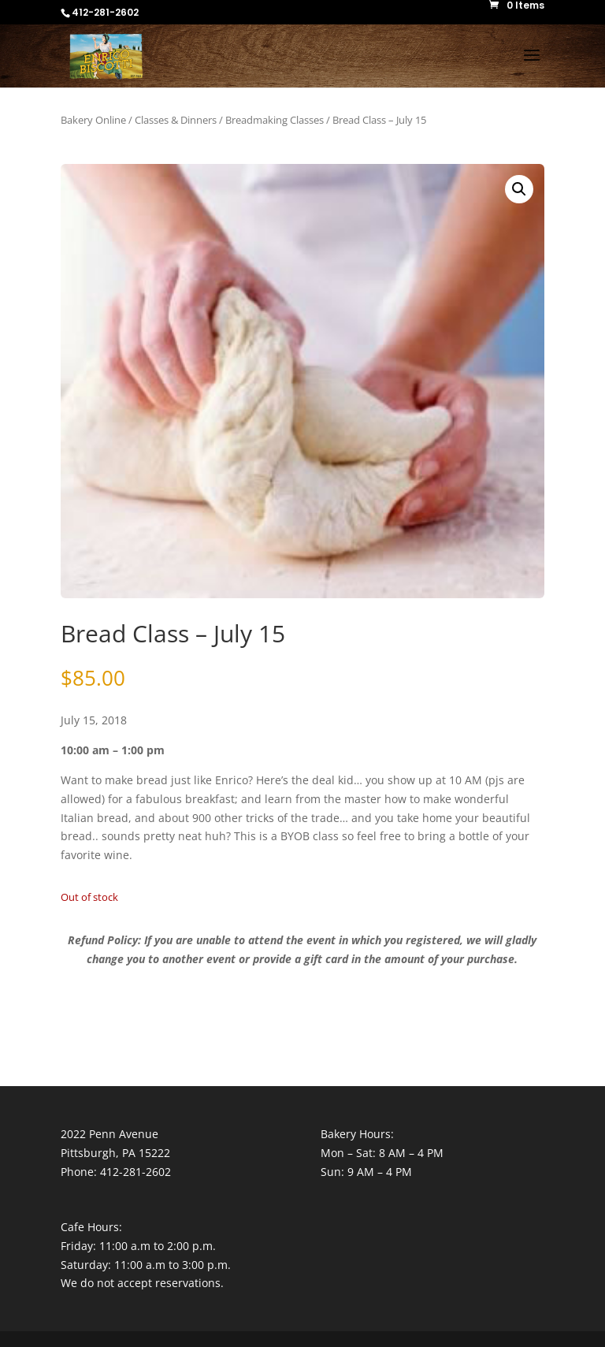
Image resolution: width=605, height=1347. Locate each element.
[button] (519, 189)
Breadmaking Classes (274, 120)
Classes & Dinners (176, 120)
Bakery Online (93, 120)
